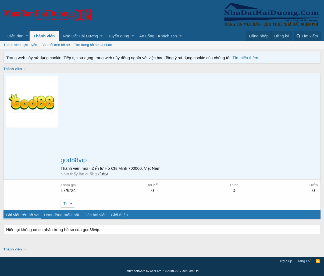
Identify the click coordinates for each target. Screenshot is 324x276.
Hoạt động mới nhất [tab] (61, 215)
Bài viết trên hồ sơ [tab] (22, 215)
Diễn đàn (16, 36)
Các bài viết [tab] (95, 215)
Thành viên (44, 36)
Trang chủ (304, 261)
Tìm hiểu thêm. (246, 57)
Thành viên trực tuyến (20, 45)
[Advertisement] (189, 116)
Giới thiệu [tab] (119, 215)
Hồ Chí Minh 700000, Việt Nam (133, 168)
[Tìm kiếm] (307, 36)
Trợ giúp (285, 261)
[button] (27, 36)
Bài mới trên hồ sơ (55, 45)
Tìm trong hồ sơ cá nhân (93, 45)
